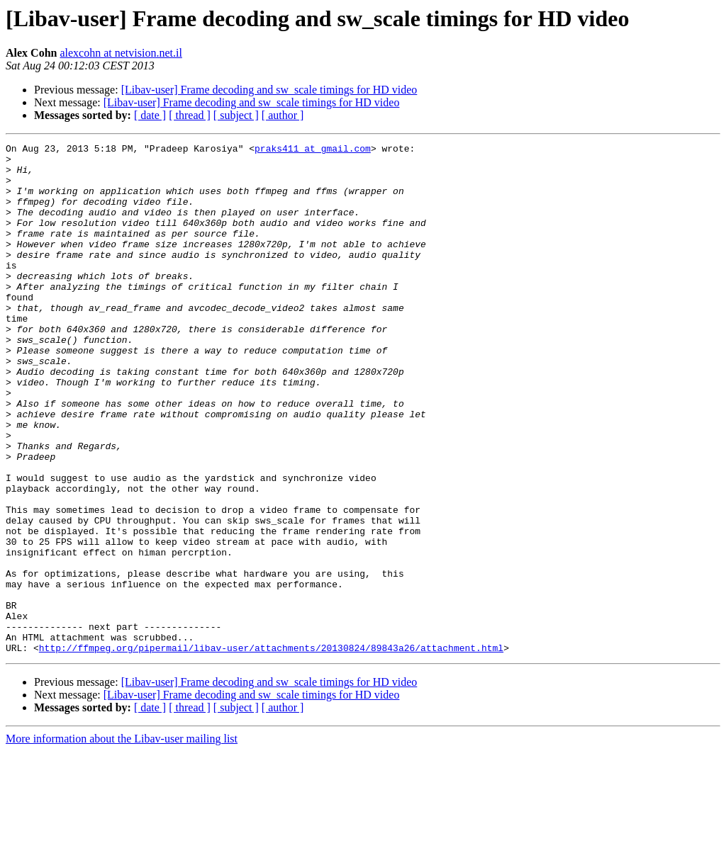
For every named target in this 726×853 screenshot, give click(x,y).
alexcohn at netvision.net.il (121, 53)
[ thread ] (190, 115)
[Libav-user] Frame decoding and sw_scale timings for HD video (269, 90)
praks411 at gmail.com (313, 150)
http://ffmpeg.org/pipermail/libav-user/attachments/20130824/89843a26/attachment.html (271, 749)
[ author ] (283, 115)
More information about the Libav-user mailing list (122, 841)
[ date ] (150, 115)
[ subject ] (236, 115)
